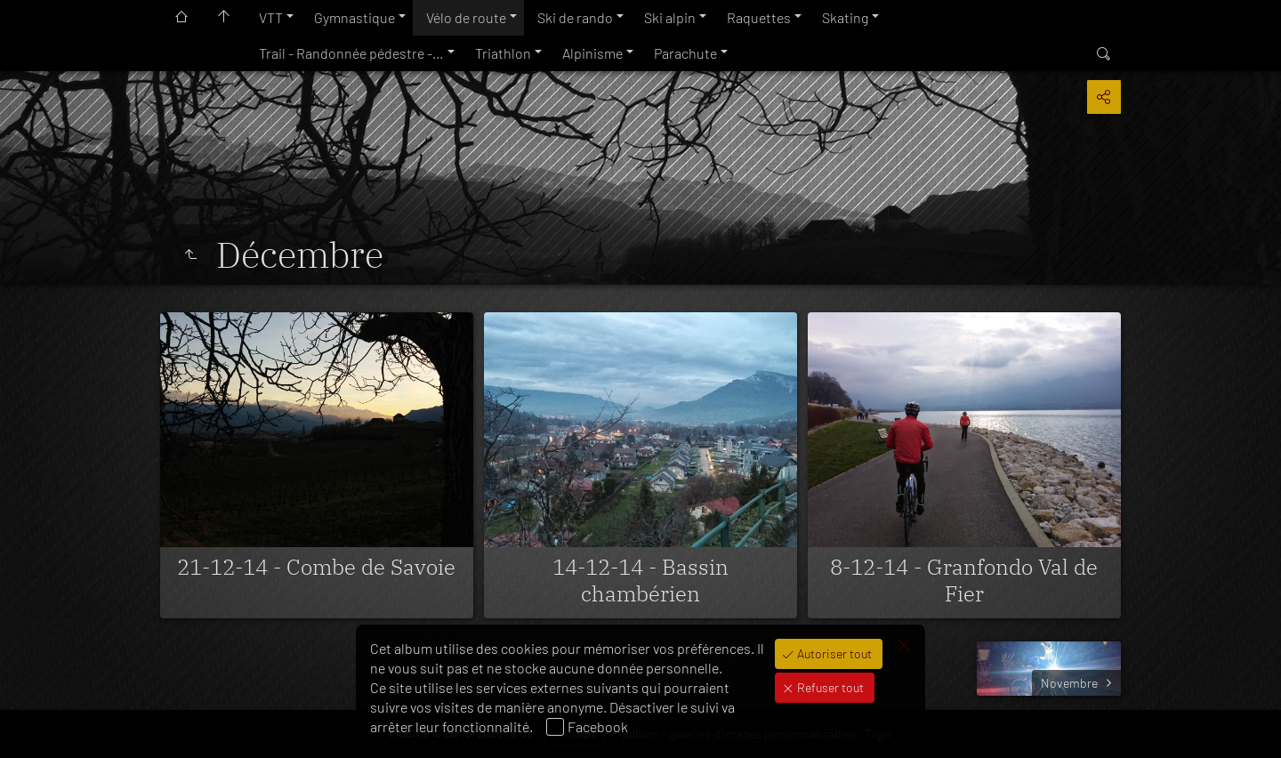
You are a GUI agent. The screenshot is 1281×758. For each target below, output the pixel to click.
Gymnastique (354, 17)
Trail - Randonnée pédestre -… (351, 52)
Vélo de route (466, 17)
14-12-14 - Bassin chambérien (640, 580)
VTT (271, 17)
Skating (845, 17)
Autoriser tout (833, 653)
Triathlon (503, 52)
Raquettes (759, 17)
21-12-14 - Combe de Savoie (316, 566)
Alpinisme (592, 52)
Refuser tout (829, 687)
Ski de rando (575, 17)
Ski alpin (670, 17)
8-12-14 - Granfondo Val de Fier (964, 580)
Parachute (685, 52)
